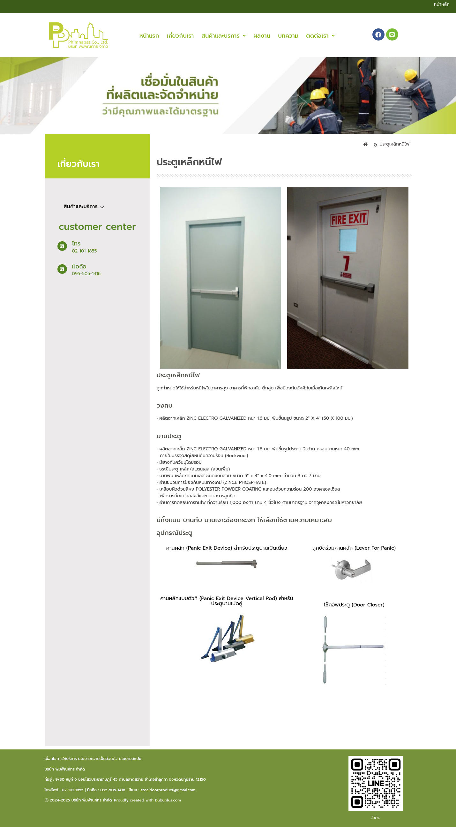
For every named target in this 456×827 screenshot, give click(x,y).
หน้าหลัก (442, 4)
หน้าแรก (149, 35)
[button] (224, 35)
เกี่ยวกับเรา (180, 35)
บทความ (288, 35)
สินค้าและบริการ (223, 35)
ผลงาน (261, 35)
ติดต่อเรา (320, 35)
